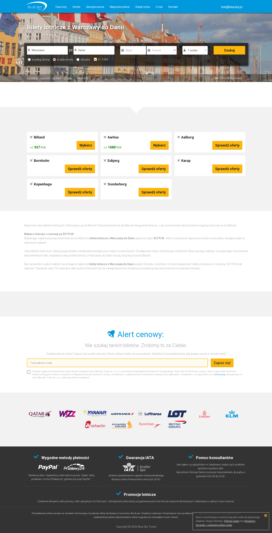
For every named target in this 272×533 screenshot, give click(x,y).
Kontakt (173, 6)
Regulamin (249, 521)
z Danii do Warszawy (230, 78)
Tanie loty (61, 6)
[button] (231, 7)
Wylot (129, 50)
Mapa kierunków (120, 6)
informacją (219, 374)
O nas (159, 6)
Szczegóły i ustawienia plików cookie (214, 525)
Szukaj (229, 50)
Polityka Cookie (231, 521)
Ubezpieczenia (95, 6)
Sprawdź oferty (227, 145)
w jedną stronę (39, 59)
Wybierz (85, 145)
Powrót (156, 50)
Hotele (76, 6)
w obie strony (63, 59)
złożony (83, 59)
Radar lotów (143, 6)
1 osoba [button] (192, 50)
